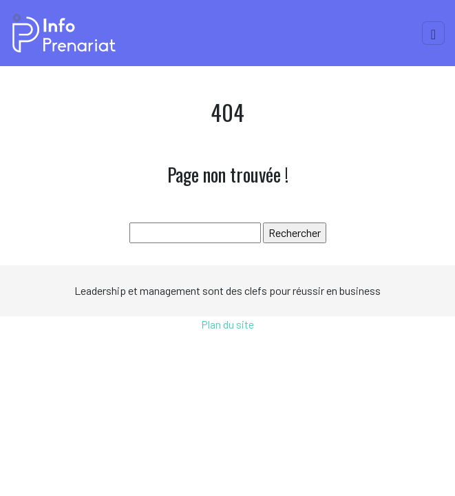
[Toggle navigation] (433, 33)
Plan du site (227, 324)
